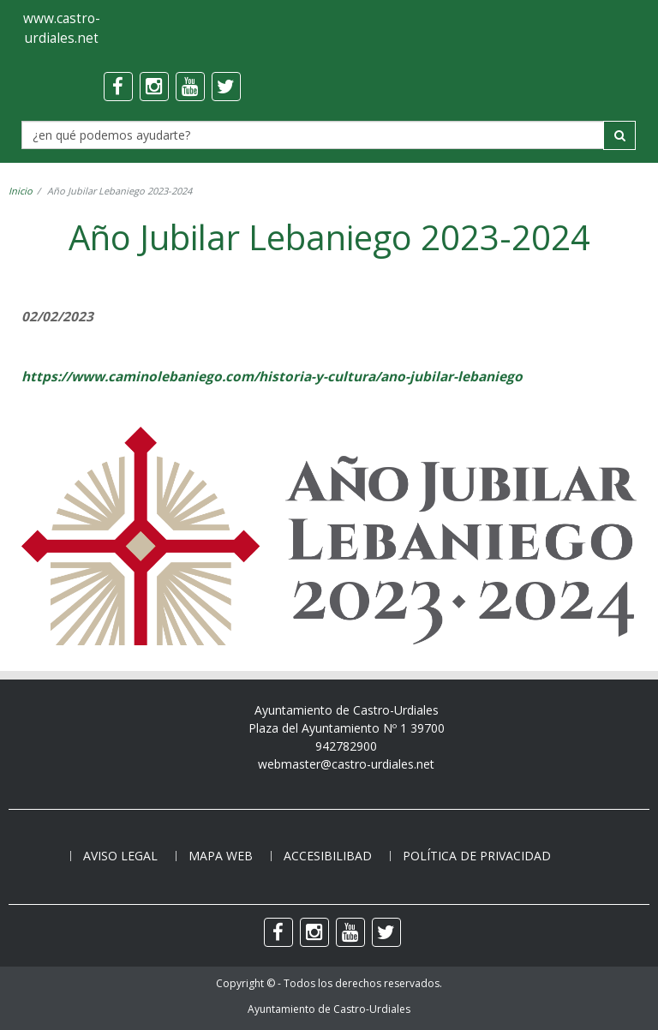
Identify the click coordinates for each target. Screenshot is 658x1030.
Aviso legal (120, 855)
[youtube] (190, 86)
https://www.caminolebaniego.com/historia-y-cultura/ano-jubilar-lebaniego (272, 377)
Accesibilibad (328, 855)
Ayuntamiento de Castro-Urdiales (329, 1009)
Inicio (21, 190)
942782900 (346, 746)
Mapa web (220, 855)
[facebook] (118, 86)
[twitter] (226, 86)
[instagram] (154, 86)
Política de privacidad (477, 855)
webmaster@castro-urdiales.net (346, 764)
